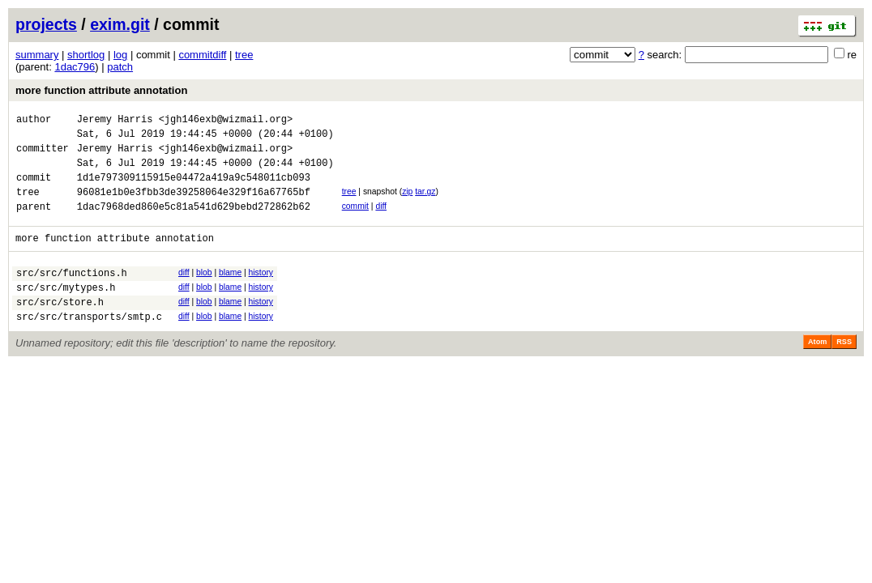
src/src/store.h (60, 328)
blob (204, 291)
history (261, 291)
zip (407, 203)
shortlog (86, 55)
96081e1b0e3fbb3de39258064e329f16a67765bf (193, 206)
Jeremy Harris (115, 121)
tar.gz (425, 203)
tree (244, 55)
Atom (817, 371)
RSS (844, 371)
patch (120, 67)
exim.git (120, 24)
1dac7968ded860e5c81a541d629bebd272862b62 (193, 223)
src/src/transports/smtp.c (89, 345)
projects (46, 24)
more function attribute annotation (101, 90)
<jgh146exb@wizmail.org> (226, 121)
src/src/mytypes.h (65, 311)
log (120, 55)
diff (381, 220)
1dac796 (74, 67)
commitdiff (202, 55)
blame (230, 291)
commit (355, 220)
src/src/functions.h (71, 294)
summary (36, 55)
